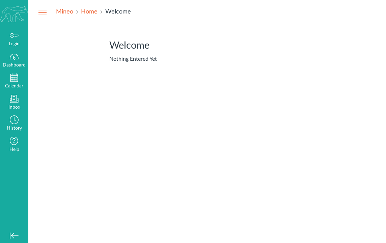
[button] (14, 123)
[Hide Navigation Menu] (42, 12)
